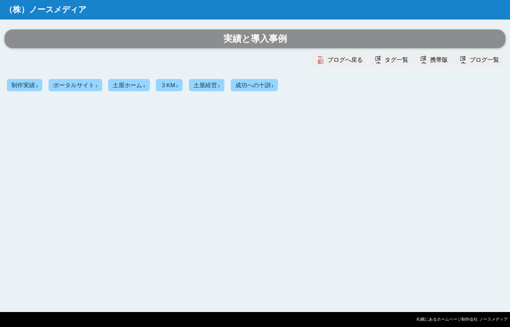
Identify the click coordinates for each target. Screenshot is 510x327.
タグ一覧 (396, 59)
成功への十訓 (254, 85)
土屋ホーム (129, 85)
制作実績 (24, 85)
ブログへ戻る (345, 59)
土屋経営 (206, 85)
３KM (169, 85)
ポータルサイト (75, 85)
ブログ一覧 (484, 59)
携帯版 (439, 59)
